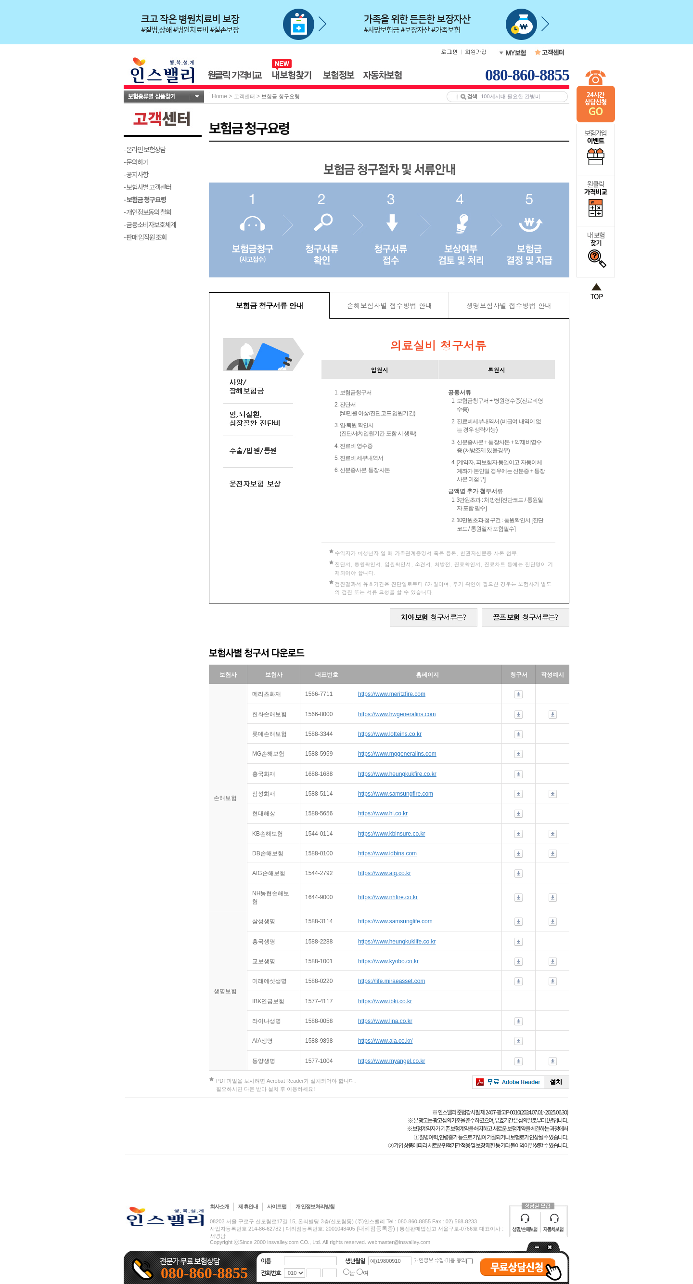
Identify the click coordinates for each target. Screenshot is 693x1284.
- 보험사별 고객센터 (147, 187)
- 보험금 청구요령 (145, 199)
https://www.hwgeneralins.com (397, 714)
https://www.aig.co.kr (384, 873)
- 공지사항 (136, 174)
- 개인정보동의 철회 (147, 212)
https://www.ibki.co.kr (385, 1001)
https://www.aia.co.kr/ (385, 1040)
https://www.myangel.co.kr (391, 1061)
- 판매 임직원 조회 (145, 237)
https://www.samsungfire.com (395, 793)
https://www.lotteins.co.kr (390, 734)
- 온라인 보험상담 (145, 149)
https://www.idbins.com (387, 853)
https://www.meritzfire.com (391, 694)
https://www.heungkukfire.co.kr (397, 774)
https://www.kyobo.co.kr (388, 961)
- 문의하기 (136, 162)
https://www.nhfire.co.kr (388, 897)
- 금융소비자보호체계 (150, 224)
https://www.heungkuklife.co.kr (397, 941)
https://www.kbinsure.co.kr (391, 833)
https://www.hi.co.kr (383, 813)
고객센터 (244, 96)
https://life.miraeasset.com (391, 981)
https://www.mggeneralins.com (397, 753)
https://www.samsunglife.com (395, 921)
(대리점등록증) (376, 1228)
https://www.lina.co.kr (385, 1021)
